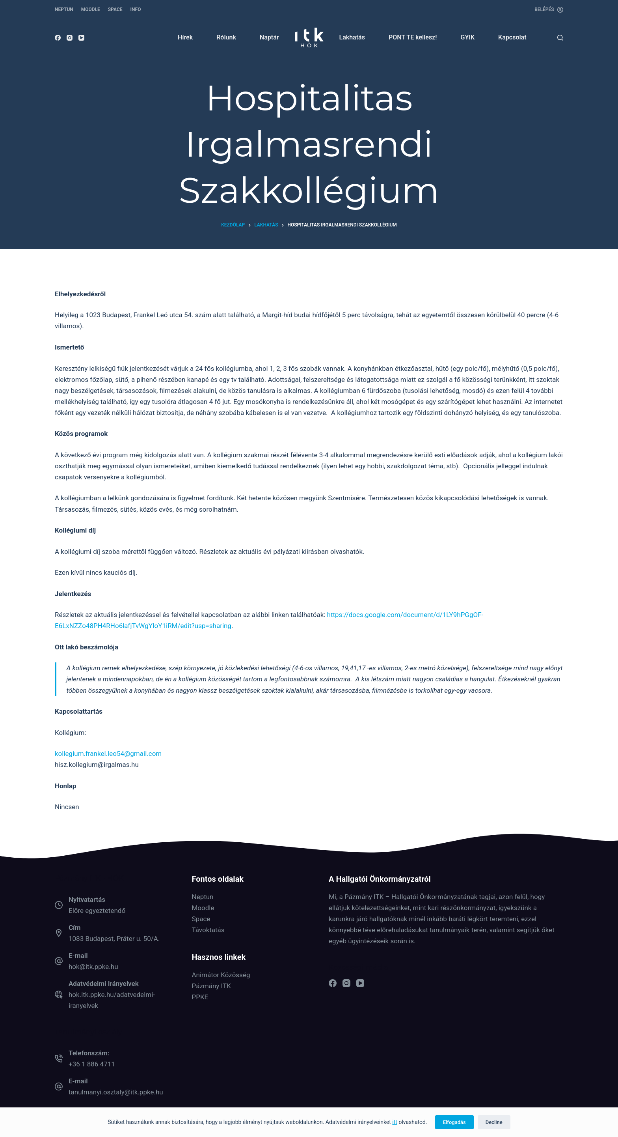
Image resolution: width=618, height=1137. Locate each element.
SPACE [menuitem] (115, 9)
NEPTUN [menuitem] (64, 9)
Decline (494, 1122)
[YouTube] (81, 38)
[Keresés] (560, 38)
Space (201, 919)
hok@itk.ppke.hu (93, 967)
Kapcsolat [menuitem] (512, 37)
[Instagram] (70, 38)
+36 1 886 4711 (92, 1064)
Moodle (203, 908)
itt (394, 1122)
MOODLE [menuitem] (90, 9)
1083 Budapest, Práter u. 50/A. (114, 939)
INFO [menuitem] (135, 9)
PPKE (200, 997)
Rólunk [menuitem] (226, 37)
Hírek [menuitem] (185, 37)
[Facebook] (58, 38)
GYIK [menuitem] (468, 37)
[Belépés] (548, 10)
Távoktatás (208, 930)
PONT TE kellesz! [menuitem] (413, 37)
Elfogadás (454, 1122)
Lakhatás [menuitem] (352, 37)
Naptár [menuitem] (269, 37)
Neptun (203, 897)
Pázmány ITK (211, 986)
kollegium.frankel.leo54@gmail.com (108, 753)
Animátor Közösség (221, 975)
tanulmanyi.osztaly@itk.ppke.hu (116, 1092)
